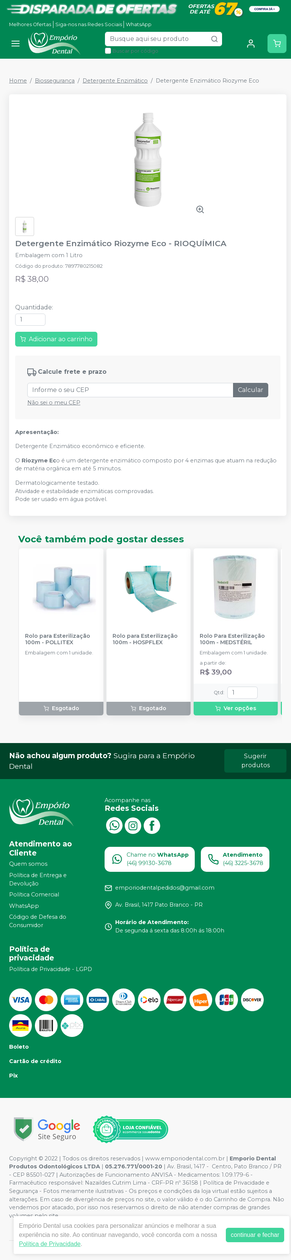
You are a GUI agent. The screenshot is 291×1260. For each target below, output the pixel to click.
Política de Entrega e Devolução (38, 879)
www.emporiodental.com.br (185, 1158)
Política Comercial (34, 894)
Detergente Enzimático (115, 80)
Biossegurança (55, 80)
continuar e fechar (255, 1235)
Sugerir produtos (255, 761)
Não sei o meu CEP (53, 402)
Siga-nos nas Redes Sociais (88, 24)
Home (18, 80)
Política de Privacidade (50, 1244)
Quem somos (28, 864)
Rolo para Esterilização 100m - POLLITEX (57, 639)
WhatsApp (139, 24)
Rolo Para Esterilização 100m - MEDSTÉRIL (232, 639)
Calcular (250, 389)
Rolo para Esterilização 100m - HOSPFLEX (145, 639)
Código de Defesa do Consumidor (37, 921)
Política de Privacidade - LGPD (50, 969)
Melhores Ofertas (30, 24)
